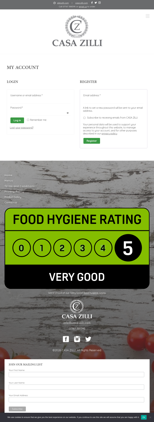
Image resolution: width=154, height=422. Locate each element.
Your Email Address (18, 395)
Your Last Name (16, 382)
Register (92, 140)
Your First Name (16, 370)
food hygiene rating (94, 292)
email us (83, 6)
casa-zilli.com (81, 3)
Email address (92, 95)
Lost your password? (21, 127)
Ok (144, 417)
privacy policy (109, 133)
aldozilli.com (63, 3)
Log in (17, 120)
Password (16, 107)
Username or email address (26, 95)
